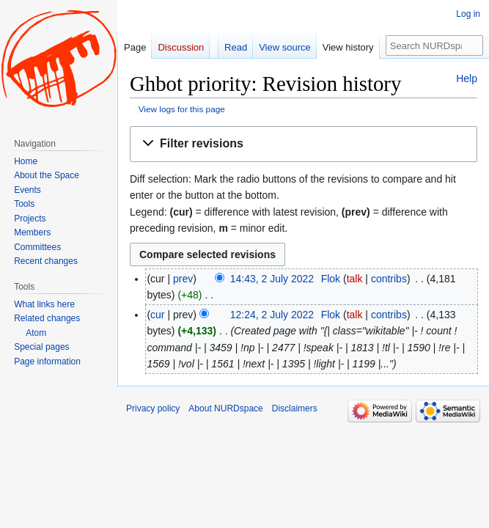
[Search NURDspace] (434, 45)
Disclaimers (294, 408)
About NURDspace (225, 408)
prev (183, 279)
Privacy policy (153, 408)
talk (355, 279)
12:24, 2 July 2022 (272, 314)
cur (157, 314)
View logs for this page (182, 109)
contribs (389, 279)
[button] (303, 144)
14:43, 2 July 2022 (272, 279)
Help (466, 78)
